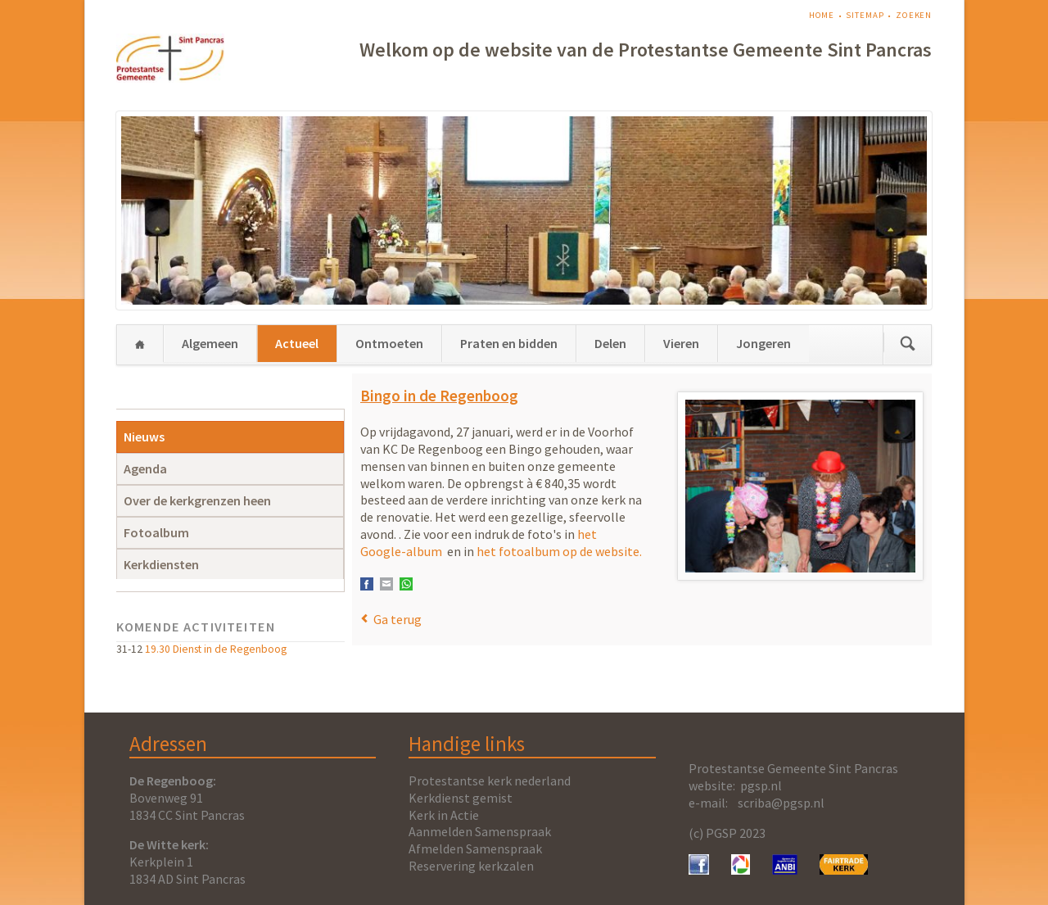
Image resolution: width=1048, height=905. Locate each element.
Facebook (366, 584)
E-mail (386, 584)
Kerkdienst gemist (461, 798)
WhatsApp (406, 584)
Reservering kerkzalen (471, 865)
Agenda (145, 468)
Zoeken (914, 15)
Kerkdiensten (161, 564)
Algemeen (210, 343)
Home (822, 15)
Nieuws (144, 436)
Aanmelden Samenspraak (480, 831)
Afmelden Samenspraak (475, 848)
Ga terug (397, 619)
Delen (610, 343)
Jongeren (763, 343)
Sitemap (864, 15)
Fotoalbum (156, 532)
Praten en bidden (509, 343)
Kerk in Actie (444, 815)
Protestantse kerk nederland (490, 780)
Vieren (681, 343)
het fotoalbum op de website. (559, 551)
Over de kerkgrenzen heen (197, 500)
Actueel (296, 343)
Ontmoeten (389, 343)
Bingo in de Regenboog (439, 395)
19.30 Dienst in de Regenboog (216, 649)
